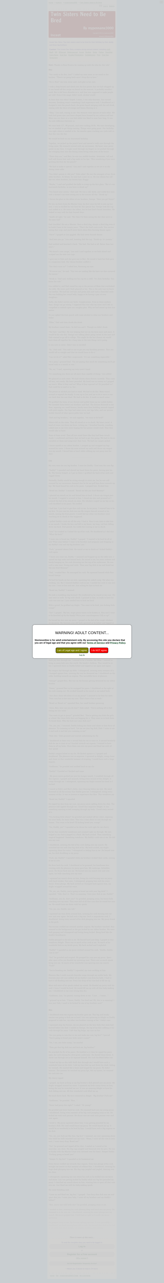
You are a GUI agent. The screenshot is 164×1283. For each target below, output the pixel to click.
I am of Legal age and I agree (72, 650)
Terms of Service (96, 643)
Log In (82, 655)
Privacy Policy (117, 643)
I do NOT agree (99, 650)
